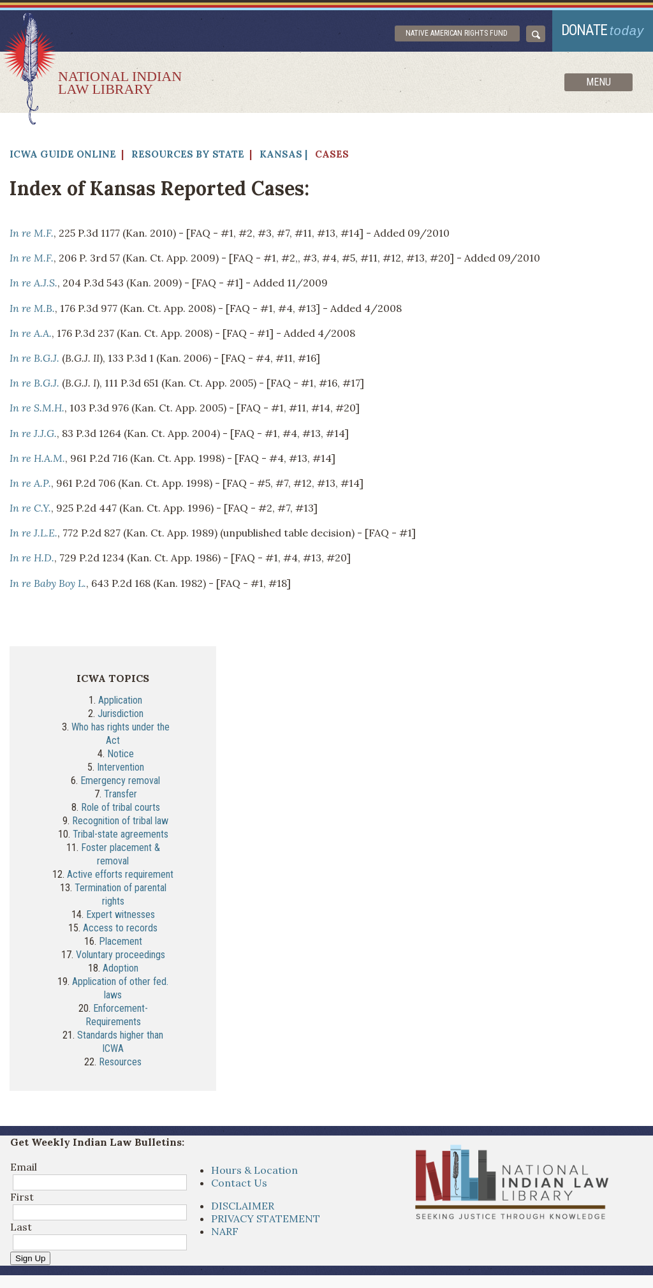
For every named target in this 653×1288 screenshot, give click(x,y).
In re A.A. (31, 333)
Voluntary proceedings (120, 955)
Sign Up (30, 1258)
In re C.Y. (30, 507)
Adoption (120, 968)
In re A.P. (30, 483)
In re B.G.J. (34, 358)
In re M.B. (32, 308)
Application (120, 700)
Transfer (120, 794)
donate (602, 30)
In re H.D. (32, 557)
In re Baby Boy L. (48, 583)
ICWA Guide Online (63, 154)
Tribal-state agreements (120, 834)
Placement (120, 941)
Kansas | (283, 154)
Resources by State (187, 154)
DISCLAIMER (242, 1205)
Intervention (120, 767)
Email (23, 1166)
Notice (120, 754)
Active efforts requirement (120, 874)
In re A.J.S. (33, 282)
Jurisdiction (120, 713)
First (22, 1196)
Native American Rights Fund (457, 33)
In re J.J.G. (33, 433)
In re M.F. (32, 232)
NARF (224, 1231)
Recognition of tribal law (120, 821)
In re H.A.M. (37, 458)
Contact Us (239, 1182)
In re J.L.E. (33, 532)
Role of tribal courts (120, 807)
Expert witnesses (120, 914)
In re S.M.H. (37, 407)
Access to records (120, 928)
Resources (120, 1062)
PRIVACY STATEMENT (265, 1218)
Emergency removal (120, 780)
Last (21, 1226)
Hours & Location (254, 1170)
